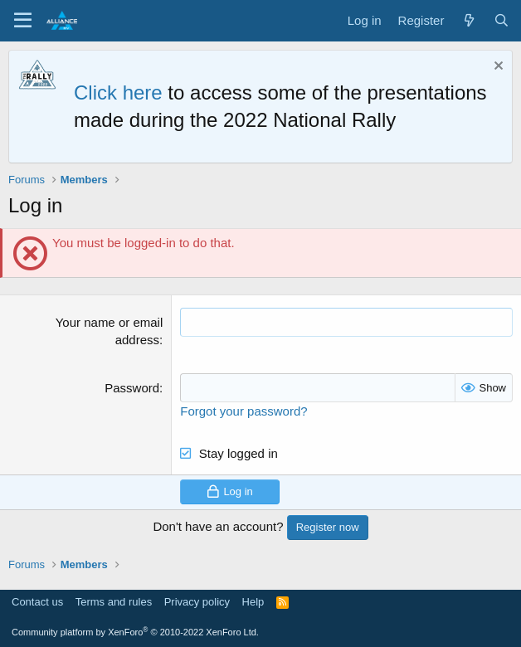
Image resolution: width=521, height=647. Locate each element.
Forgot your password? (243, 411)
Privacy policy (197, 602)
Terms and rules (113, 602)
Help (253, 602)
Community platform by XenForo (135, 632)
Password (132, 388)
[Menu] (22, 20)
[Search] (501, 20)
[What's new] (468, 20)
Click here (118, 92)
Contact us (37, 602)
